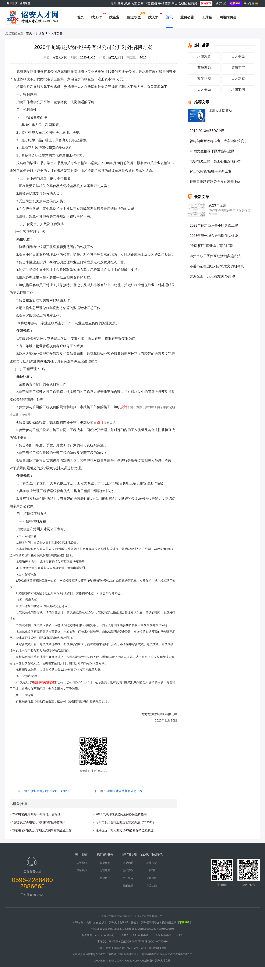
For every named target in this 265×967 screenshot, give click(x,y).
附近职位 (134, 17)
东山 (174, 3)
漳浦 (127, 3)
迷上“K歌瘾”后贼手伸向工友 (211, 171)
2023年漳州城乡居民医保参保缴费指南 (121, 814)
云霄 (141, 3)
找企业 (114, 17)
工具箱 (207, 17)
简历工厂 (238, 67)
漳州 (114, 3)
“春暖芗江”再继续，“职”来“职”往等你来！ (39, 822)
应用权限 (151, 878)
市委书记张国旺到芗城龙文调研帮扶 (217, 266)
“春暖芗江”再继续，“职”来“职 (211, 246)
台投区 (182, 3)
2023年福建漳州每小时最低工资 (214, 225)
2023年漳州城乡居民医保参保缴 (214, 235)
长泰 (134, 3)
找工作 (96, 17)
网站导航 (249, 3)
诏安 (168, 3)
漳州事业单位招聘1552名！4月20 (46, 791)
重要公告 (187, 17)
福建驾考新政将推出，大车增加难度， (218, 141)
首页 (80, 17)
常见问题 (128, 862)
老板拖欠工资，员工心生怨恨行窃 (215, 161)
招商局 (192, 3)
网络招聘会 (227, 17)
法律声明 (128, 870)
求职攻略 (204, 56)
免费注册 (25, 3)
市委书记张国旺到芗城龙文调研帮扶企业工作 (42, 830)
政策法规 (204, 78)
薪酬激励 (204, 67)
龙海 (120, 3)
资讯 (169, 17)
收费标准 (105, 862)
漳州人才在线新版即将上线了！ (127, 791)
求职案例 (238, 90)
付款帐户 (105, 878)
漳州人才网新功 (220, 110)
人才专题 (238, 56)
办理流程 (105, 870)
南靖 (154, 3)
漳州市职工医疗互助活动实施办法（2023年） (126, 822)
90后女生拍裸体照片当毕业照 (212, 151)
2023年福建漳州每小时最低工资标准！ (37, 814)
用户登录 (12, 3)
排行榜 (151, 870)
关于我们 (221, 3)
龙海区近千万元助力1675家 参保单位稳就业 (124, 830)
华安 (147, 3)
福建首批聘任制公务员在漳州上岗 (215, 181)
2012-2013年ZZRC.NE (207, 131)
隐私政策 (128, 885)
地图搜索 (151, 862)
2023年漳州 (217, 205)
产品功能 (151, 885)
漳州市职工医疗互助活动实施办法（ (217, 256)
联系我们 (82, 870)
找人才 (153, 17)
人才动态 (238, 78)
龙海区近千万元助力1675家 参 (213, 276)
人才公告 (57, 33)
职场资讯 (41, 33)
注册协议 (128, 878)
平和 (161, 3)
